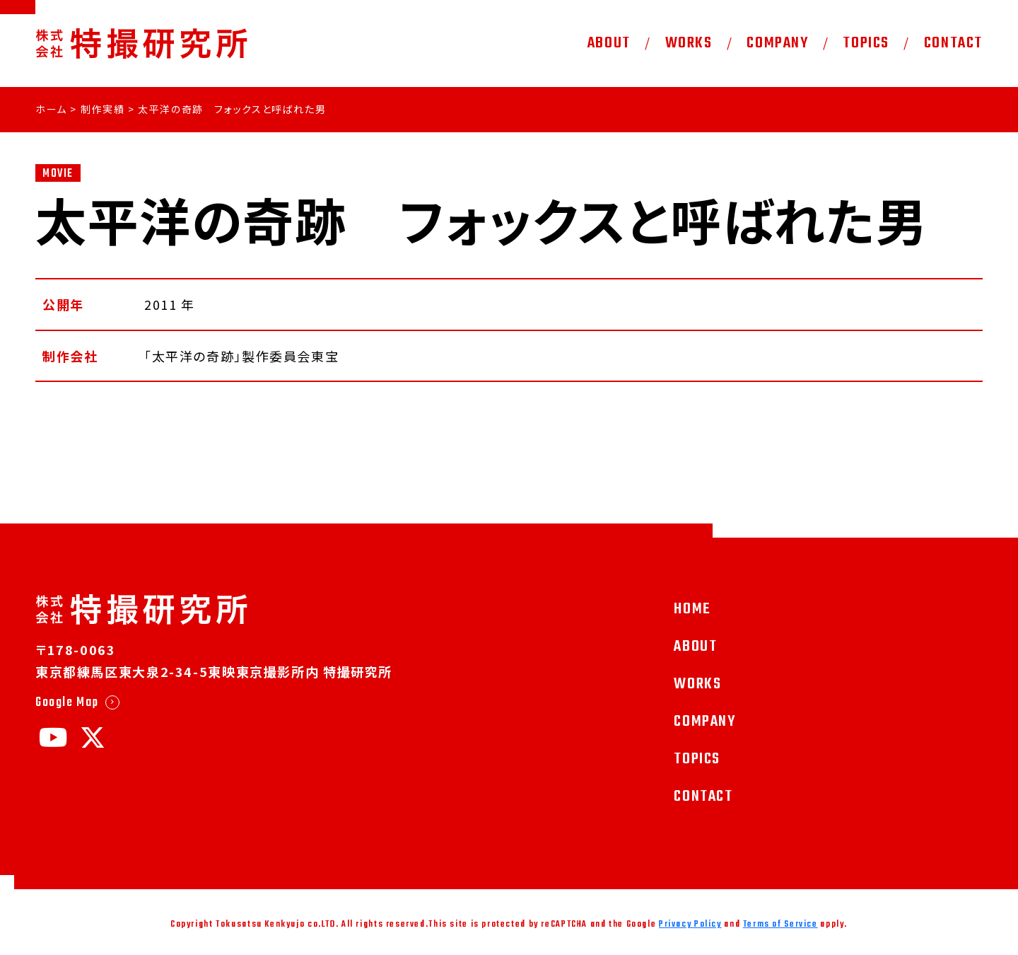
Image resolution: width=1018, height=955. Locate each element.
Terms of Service (780, 924)
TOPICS (866, 43)
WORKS (689, 43)
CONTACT (953, 43)
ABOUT (609, 43)
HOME (692, 609)
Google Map (66, 702)
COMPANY (777, 43)
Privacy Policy (690, 924)
